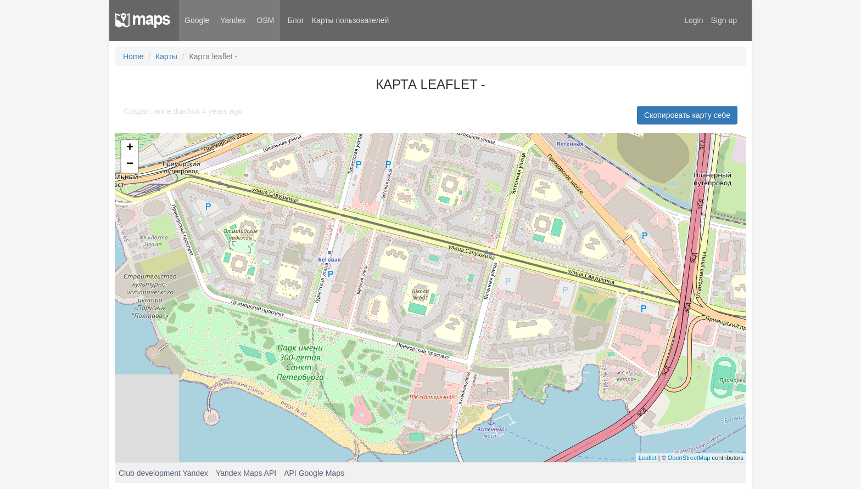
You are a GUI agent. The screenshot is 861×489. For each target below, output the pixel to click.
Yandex (232, 20)
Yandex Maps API (246, 473)
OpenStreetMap (689, 457)
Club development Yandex (163, 473)
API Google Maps (314, 473)
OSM (266, 20)
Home (133, 56)
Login (693, 20)
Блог (296, 20)
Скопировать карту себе (687, 115)
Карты (166, 56)
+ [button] (129, 148)
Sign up (724, 20)
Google (197, 20)
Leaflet (648, 457)
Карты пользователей (350, 20)
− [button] (129, 164)
